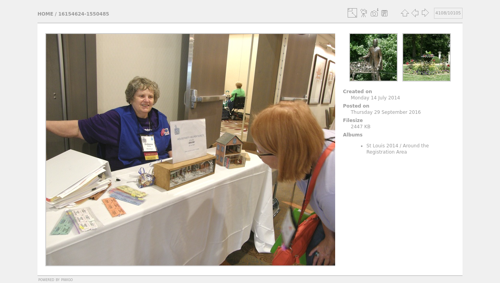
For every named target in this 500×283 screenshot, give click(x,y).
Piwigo (67, 279)
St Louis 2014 (382, 146)
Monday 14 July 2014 (375, 98)
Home (45, 14)
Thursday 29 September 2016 (386, 112)
